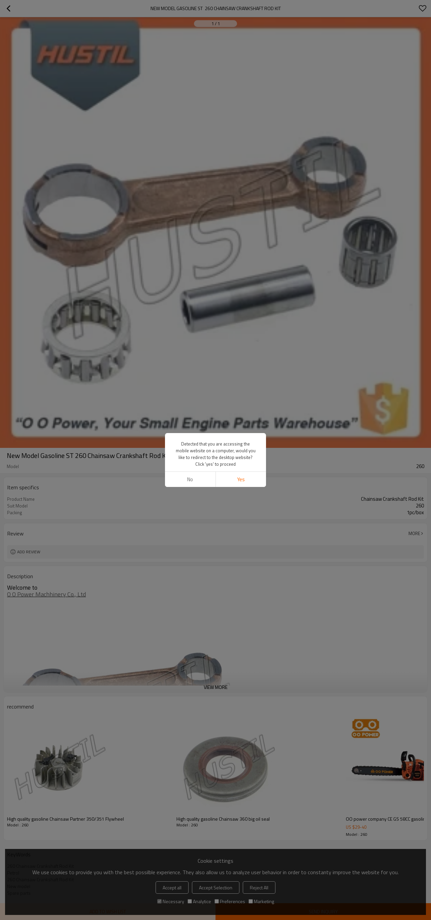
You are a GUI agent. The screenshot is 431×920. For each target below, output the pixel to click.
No (190, 479)
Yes (241, 479)
